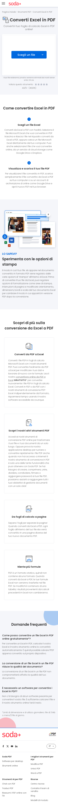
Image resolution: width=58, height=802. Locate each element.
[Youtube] (12, 746)
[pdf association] (52, 734)
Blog (33, 795)
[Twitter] (7, 746)
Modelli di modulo (39, 800)
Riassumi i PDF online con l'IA (14, 794)
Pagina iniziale (9, 12)
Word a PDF (36, 773)
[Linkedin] (16, 746)
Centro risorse (37, 783)
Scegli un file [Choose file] (26, 55)
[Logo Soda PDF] (15, 3)
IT (51, 746)
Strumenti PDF (24, 12)
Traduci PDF (7, 788)
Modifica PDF (37, 764)
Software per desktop (12, 761)
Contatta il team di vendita (40, 790)
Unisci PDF (35, 768)
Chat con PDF (8, 783)
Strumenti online (10, 765)
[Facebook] (3, 746)
